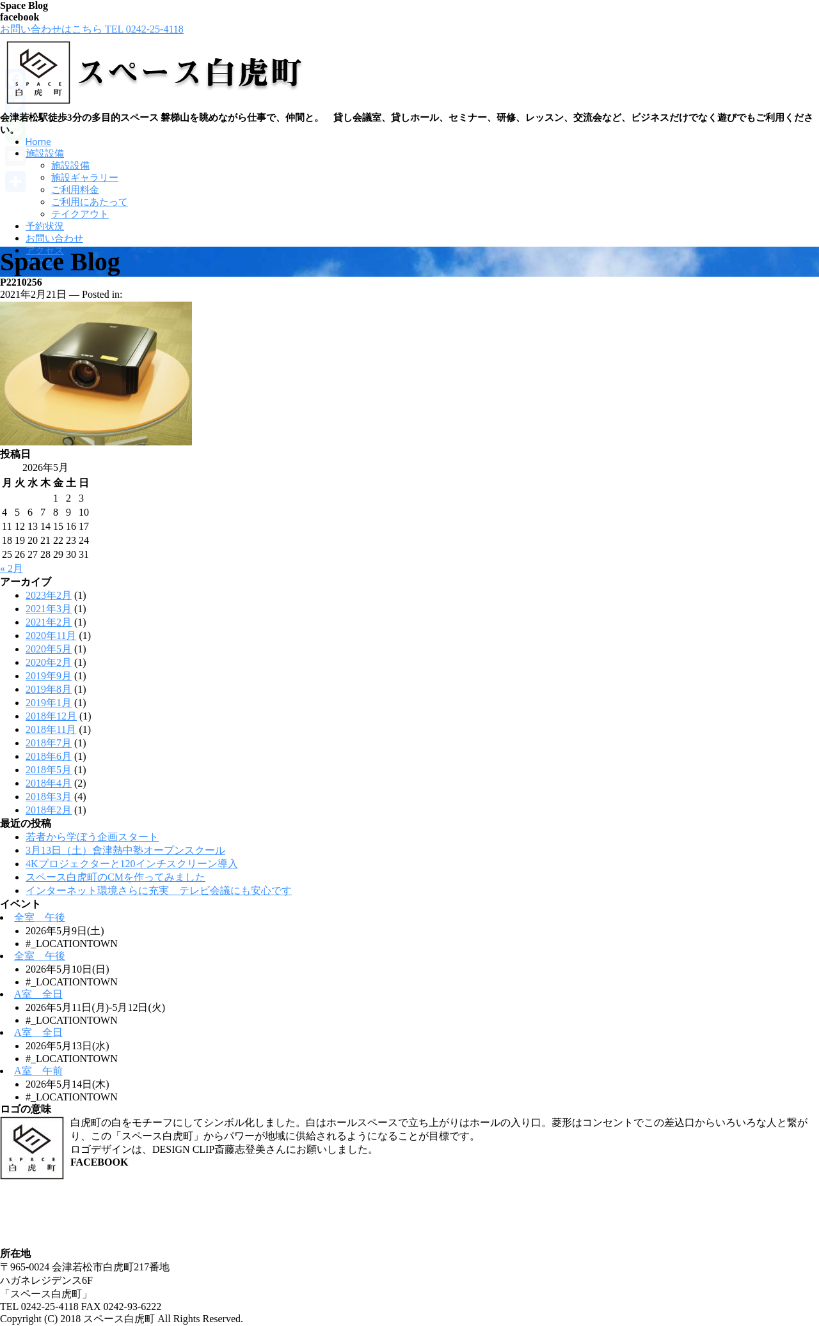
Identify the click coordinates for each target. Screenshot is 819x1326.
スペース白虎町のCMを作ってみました (115, 877)
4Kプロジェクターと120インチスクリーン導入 (132, 863)
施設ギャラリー (84, 177)
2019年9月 (49, 675)
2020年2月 (49, 662)
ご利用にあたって (89, 202)
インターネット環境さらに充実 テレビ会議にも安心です (159, 890)
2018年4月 (49, 783)
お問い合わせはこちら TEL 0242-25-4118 (92, 29)
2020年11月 (51, 635)
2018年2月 (49, 810)
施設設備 (45, 153)
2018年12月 (51, 716)
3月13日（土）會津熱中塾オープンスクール (125, 850)
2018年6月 (49, 756)
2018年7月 (49, 742)
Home (38, 142)
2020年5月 (49, 649)
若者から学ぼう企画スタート (92, 836)
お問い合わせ (54, 238)
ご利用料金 (75, 190)
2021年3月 (49, 608)
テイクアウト (80, 214)
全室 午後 (39, 917)
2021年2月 (49, 622)
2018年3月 (49, 796)
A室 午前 (38, 1070)
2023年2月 (49, 595)
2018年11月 (51, 729)
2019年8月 (49, 689)
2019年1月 (49, 702)
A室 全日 (38, 994)
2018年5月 (49, 769)
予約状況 (45, 226)
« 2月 (11, 568)
